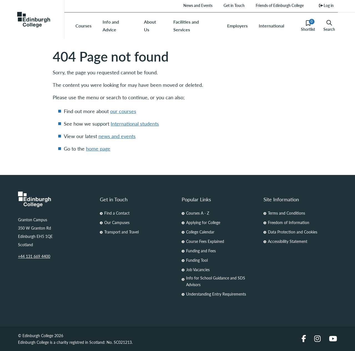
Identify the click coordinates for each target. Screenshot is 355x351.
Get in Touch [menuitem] (234, 5)
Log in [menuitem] (326, 5)
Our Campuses (117, 222)
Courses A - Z (197, 213)
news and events (117, 136)
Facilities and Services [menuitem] (186, 26)
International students (135, 123)
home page (98, 148)
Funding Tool (197, 260)
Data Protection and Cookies (292, 232)
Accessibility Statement (287, 241)
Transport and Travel (121, 232)
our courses (123, 111)
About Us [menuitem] (150, 26)
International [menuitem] (271, 25)
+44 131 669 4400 (34, 256)
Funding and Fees (201, 250)
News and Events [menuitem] (197, 5)
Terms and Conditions (286, 213)
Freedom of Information (288, 222)
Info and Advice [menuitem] (111, 26)
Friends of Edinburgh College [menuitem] (280, 5)
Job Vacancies (198, 269)
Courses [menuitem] (83, 25)
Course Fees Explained (205, 241)
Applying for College (203, 222)
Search (329, 26)
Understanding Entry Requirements (216, 294)
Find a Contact (117, 213)
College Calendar (200, 232)
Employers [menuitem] (237, 25)
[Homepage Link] (55, 199)
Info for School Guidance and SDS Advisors (215, 281)
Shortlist (308, 25)
